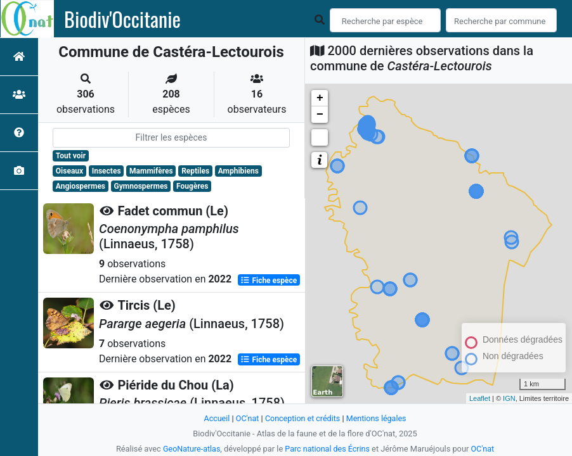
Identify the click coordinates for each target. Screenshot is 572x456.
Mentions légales (377, 418)
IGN (509, 398)
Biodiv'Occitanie (122, 19)
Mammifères (150, 171)
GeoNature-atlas (190, 448)
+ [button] (319, 98)
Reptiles (195, 171)
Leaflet (479, 398)
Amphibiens (238, 171)
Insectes (106, 171)
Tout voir (71, 155)
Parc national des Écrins (327, 448)
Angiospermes (80, 186)
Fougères (192, 186)
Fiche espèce (268, 280)
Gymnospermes (141, 186)
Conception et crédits (302, 418)
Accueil (215, 418)
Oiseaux (69, 171)
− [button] (319, 114)
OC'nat (245, 418)
